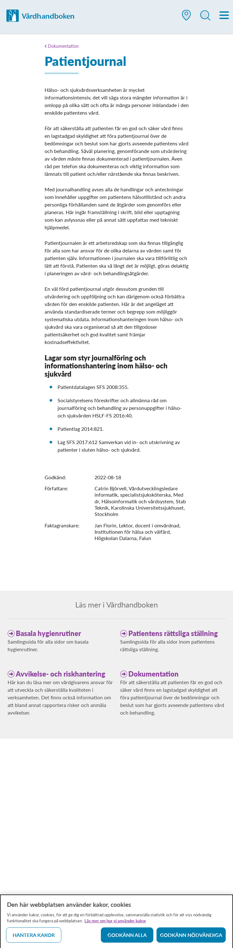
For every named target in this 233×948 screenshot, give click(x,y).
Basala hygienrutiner (48, 633)
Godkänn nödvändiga (191, 937)
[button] (186, 18)
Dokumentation (63, 46)
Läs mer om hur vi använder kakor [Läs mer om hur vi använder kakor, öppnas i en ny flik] (115, 922)
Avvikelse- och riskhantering (60, 674)
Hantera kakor (34, 937)
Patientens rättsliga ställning (173, 633)
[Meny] (224, 15)
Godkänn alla (127, 937)
